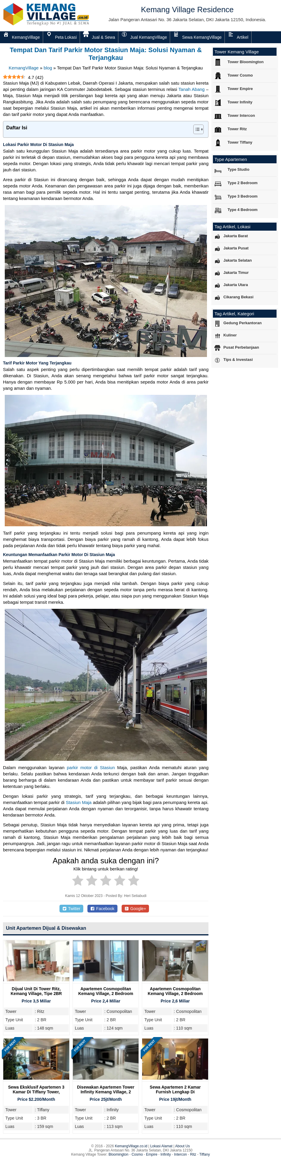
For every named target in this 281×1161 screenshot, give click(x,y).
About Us (182, 1146)
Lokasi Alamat (161, 1146)
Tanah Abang (191, 89)
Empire (151, 1154)
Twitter (71, 908)
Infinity (166, 1154)
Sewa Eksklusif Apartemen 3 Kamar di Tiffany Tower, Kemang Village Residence (36, 1092)
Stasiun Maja (79, 802)
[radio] (77, 881)
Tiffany (204, 1154)
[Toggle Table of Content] (195, 129)
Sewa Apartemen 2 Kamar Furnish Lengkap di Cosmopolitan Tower (175, 1092)
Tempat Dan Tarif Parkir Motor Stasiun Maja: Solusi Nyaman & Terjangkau (106, 53)
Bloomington (118, 1154)
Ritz (193, 1154)
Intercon (180, 1154)
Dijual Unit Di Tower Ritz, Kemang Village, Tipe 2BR (36, 991)
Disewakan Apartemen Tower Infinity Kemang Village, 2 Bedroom (105, 1092)
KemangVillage (24, 67)
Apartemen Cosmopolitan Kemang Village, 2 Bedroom (105, 991)
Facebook (102, 908)
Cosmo (137, 1154)
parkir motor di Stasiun (91, 767)
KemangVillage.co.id (131, 1146)
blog (48, 67)
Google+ (135, 908)
